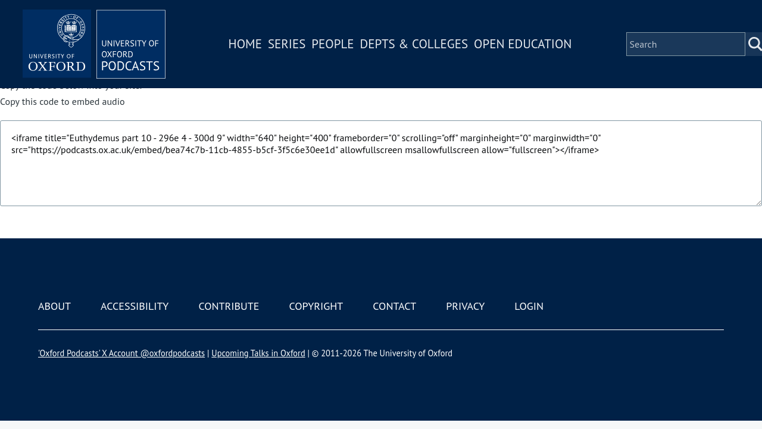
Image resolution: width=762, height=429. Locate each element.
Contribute (228, 306)
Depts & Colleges (414, 44)
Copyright (316, 306)
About (54, 306)
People (332, 44)
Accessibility (134, 306)
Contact (394, 306)
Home (245, 44)
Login (529, 306)
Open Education (523, 44)
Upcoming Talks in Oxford (258, 353)
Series (286, 44)
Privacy (465, 306)
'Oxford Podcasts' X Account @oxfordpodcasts (121, 353)
